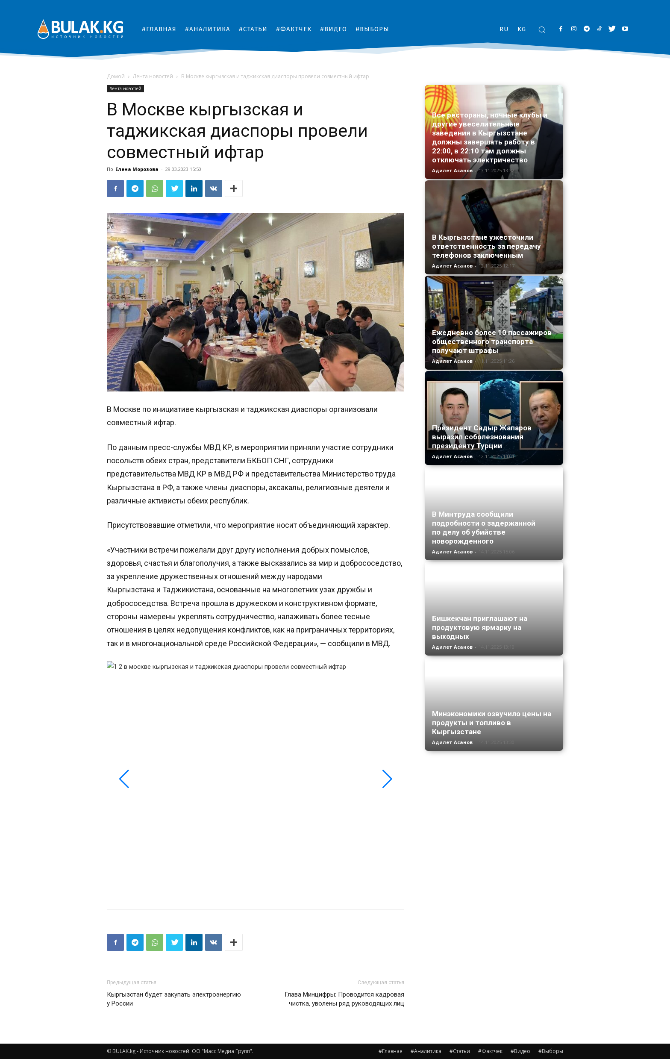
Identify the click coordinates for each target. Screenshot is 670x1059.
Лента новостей (153, 76)
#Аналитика (426, 1051)
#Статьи (460, 1051)
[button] (541, 29)
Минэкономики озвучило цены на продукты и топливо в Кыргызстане (491, 722)
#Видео (520, 1051)
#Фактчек (490, 1051)
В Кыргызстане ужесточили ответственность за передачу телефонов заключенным (486, 246)
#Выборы (550, 1051)
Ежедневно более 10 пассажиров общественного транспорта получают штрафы (492, 341)
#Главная (391, 1051)
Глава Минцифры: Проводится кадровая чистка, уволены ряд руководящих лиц (344, 999)
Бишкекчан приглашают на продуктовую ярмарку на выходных (479, 627)
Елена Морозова (137, 169)
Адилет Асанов (452, 170)
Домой (116, 76)
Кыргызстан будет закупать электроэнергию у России (174, 999)
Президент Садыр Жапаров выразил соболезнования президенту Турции (482, 437)
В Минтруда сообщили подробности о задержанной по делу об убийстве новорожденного (483, 527)
